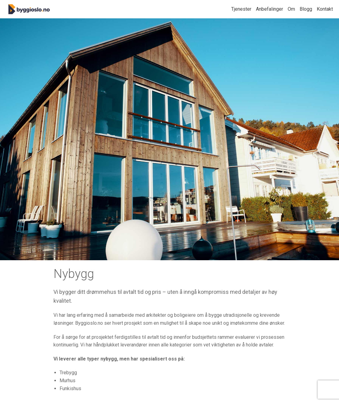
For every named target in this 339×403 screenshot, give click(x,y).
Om (291, 9)
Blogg (306, 9)
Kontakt (325, 9)
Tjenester (241, 9)
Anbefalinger (269, 9)
